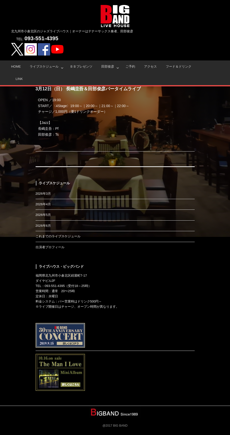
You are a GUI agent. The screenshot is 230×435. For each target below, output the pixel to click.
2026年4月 (43, 204)
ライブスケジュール (44, 66)
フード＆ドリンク (178, 66)
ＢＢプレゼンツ (81, 66)
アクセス (150, 66)
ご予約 (130, 66)
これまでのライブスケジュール (58, 236)
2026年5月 (43, 215)
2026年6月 (43, 225)
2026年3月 (43, 193)
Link (19, 79)
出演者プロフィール (50, 247)
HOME (16, 66)
